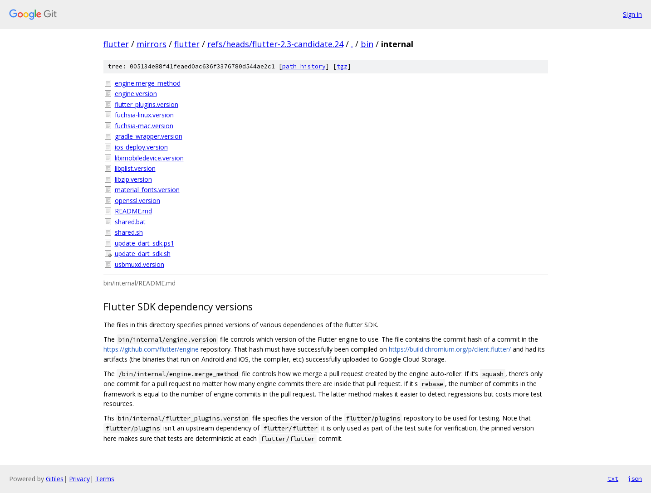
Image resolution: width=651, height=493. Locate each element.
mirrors (151, 44)
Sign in (632, 14)
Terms (104, 478)
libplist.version (135, 168)
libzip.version (133, 179)
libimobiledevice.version (149, 158)
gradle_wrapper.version (148, 136)
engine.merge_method (148, 83)
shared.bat (130, 222)
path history (304, 66)
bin (367, 44)
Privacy (79, 478)
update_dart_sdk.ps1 (144, 243)
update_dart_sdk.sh (143, 253)
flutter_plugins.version (146, 104)
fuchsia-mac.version (144, 125)
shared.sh (129, 232)
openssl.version (137, 200)
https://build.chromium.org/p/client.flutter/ (450, 349)
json (634, 478)
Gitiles (55, 478)
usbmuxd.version (139, 264)
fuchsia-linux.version (144, 115)
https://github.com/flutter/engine (151, 349)
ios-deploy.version (141, 147)
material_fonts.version (147, 189)
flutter (116, 44)
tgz (342, 66)
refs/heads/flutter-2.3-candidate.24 (275, 44)
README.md (133, 211)
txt (612, 478)
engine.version (136, 93)
